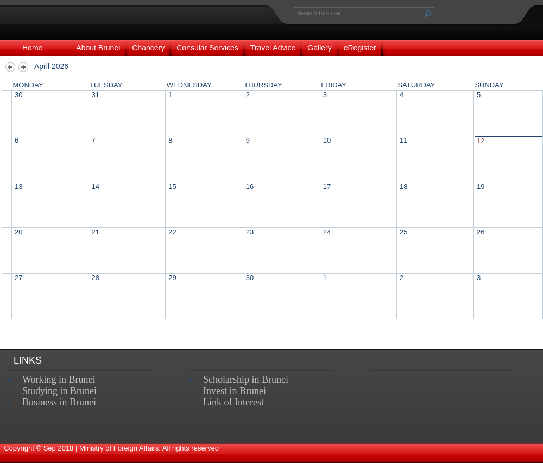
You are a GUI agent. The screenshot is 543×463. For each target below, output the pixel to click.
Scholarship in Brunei (245, 379)
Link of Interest (233, 402)
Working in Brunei (59, 379)
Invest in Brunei (234, 390)
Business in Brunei (59, 402)
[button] (428, 14)
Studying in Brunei (59, 390)
